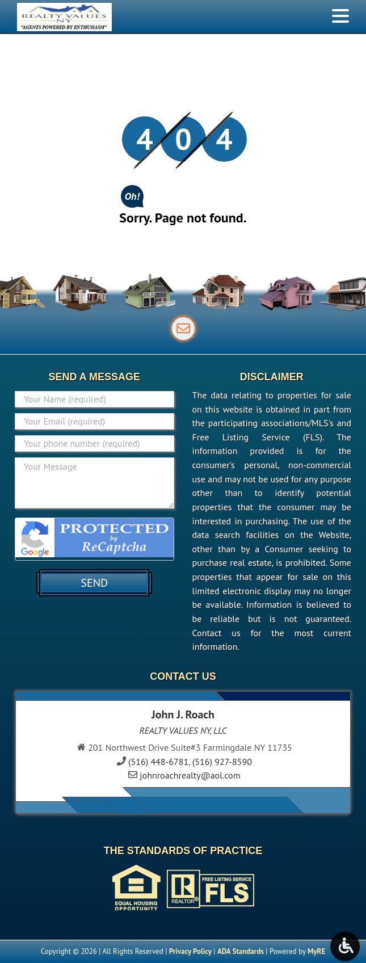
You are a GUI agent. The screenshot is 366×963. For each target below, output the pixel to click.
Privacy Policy (190, 951)
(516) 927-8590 (222, 761)
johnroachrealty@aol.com (190, 775)
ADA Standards (240, 951)
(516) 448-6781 (158, 761)
